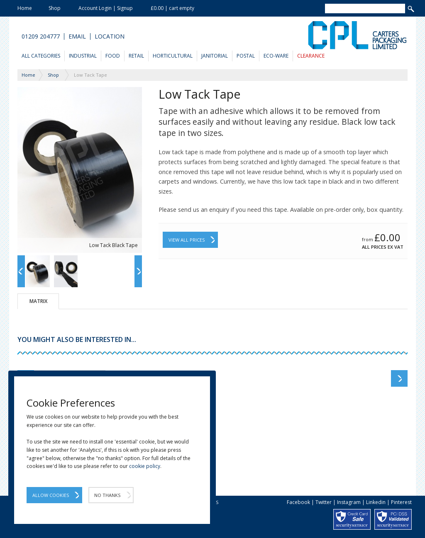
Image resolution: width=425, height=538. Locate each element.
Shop (55, 8)
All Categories (41, 55)
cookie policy (144, 466)
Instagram (349, 502)
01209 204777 (41, 36)
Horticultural (173, 55)
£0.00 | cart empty (172, 8)
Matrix (38, 301)
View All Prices (187, 240)
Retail (136, 55)
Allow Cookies (50, 495)
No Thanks (107, 495)
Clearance (311, 55)
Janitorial (214, 55)
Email (77, 36)
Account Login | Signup (105, 8)
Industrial (83, 55)
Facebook (298, 502)
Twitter (323, 502)
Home (24, 8)
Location (110, 36)
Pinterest (401, 502)
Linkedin (376, 502)
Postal (246, 55)
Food (112, 55)
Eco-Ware (276, 55)
